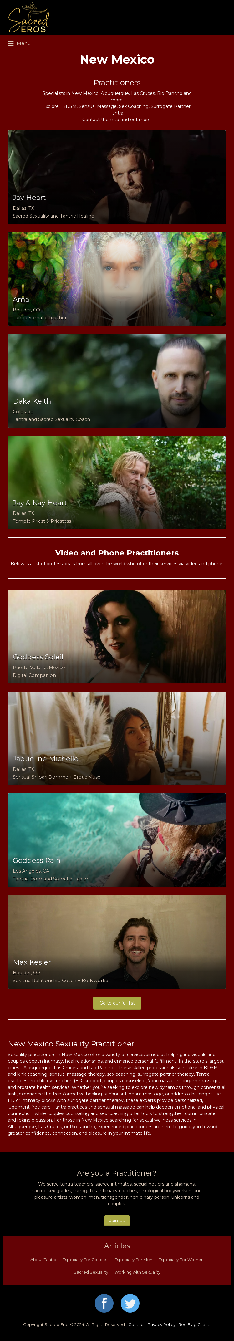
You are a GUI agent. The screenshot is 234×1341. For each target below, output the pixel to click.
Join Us (117, 1220)
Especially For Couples (85, 1259)
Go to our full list (117, 1003)
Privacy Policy (161, 1324)
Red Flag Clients (194, 1324)
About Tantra (43, 1259)
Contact (136, 1324)
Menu (19, 43)
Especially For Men (133, 1259)
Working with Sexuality (137, 1272)
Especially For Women (181, 1259)
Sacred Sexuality (91, 1272)
